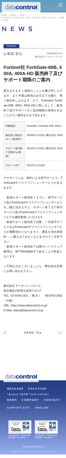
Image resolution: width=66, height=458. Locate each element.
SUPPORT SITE (18, 408)
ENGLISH (42, 408)
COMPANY (30, 400)
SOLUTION (37, 388)
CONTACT (52, 400)
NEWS (12, 400)
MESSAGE (15, 388)
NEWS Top (33, 333)
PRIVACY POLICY (33, 447)
